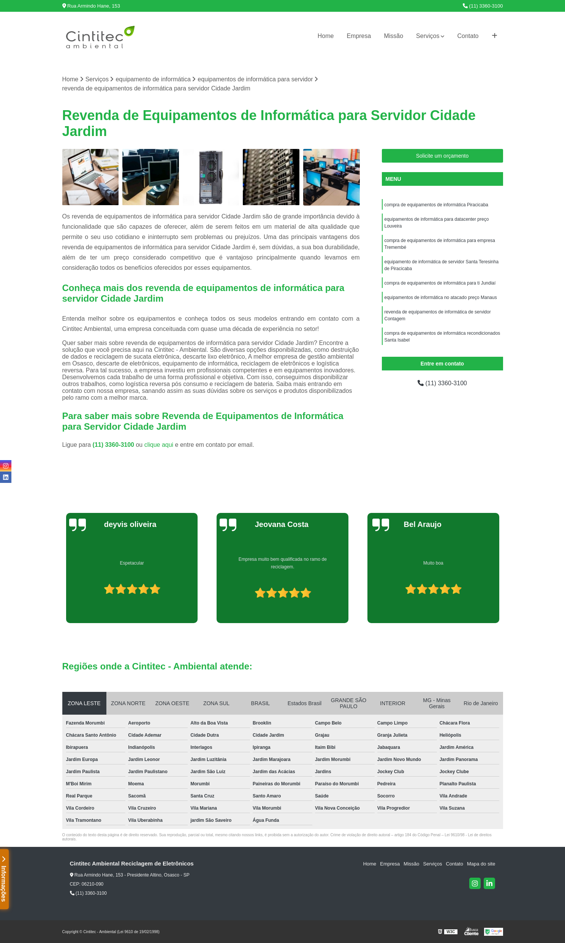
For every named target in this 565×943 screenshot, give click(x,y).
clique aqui (159, 444)
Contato (467, 36)
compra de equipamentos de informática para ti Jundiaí (440, 283)
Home (326, 36)
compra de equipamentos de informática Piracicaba (436, 204)
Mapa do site (481, 864)
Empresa (359, 36)
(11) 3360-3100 (483, 6)
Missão (393, 36)
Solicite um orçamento (442, 156)
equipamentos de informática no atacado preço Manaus (441, 297)
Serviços (427, 36)
